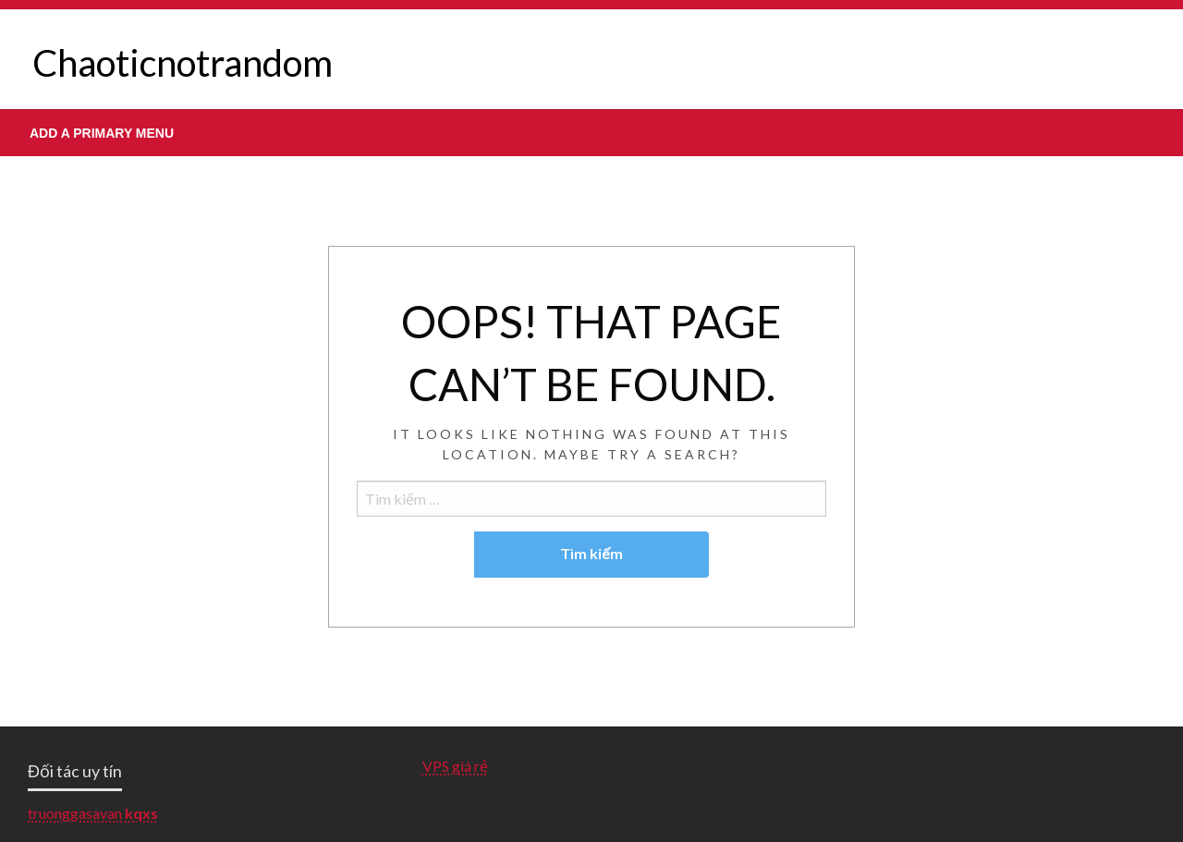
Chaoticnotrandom (182, 63)
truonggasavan (75, 813)
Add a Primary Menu (102, 133)
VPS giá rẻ (455, 766)
